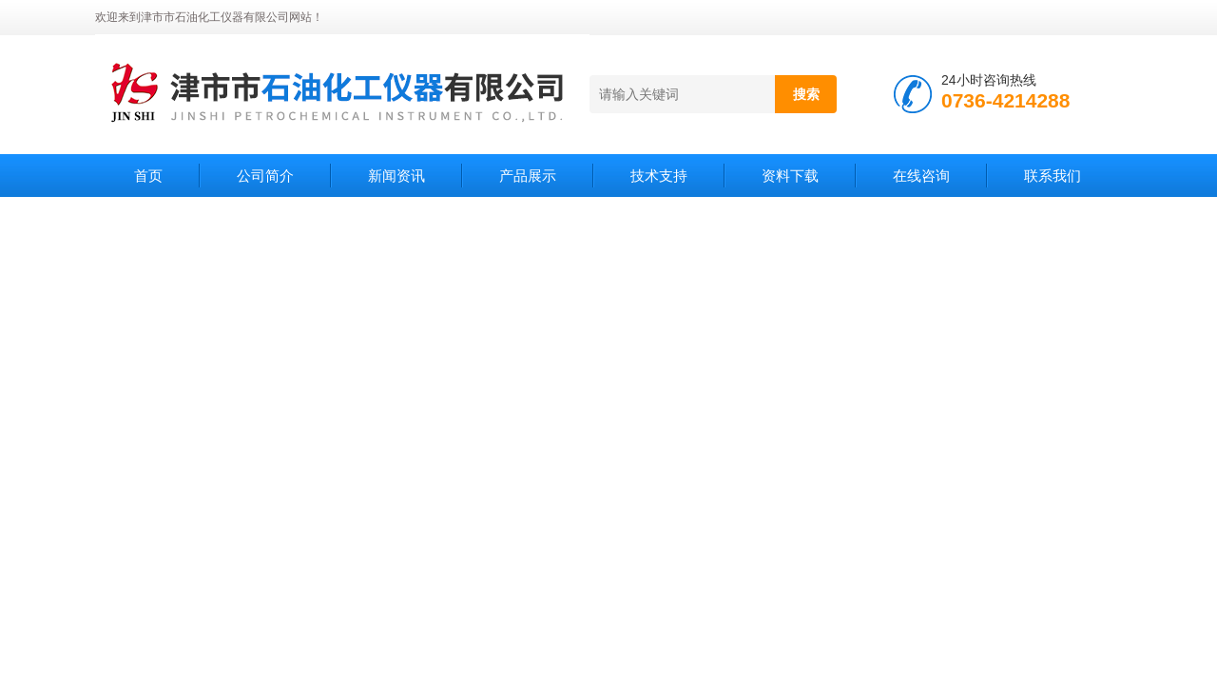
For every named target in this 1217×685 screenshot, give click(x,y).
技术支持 (658, 175)
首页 (148, 175)
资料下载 (790, 175)
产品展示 (527, 175)
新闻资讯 (396, 175)
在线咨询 (921, 175)
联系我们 (1052, 175)
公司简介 (265, 175)
